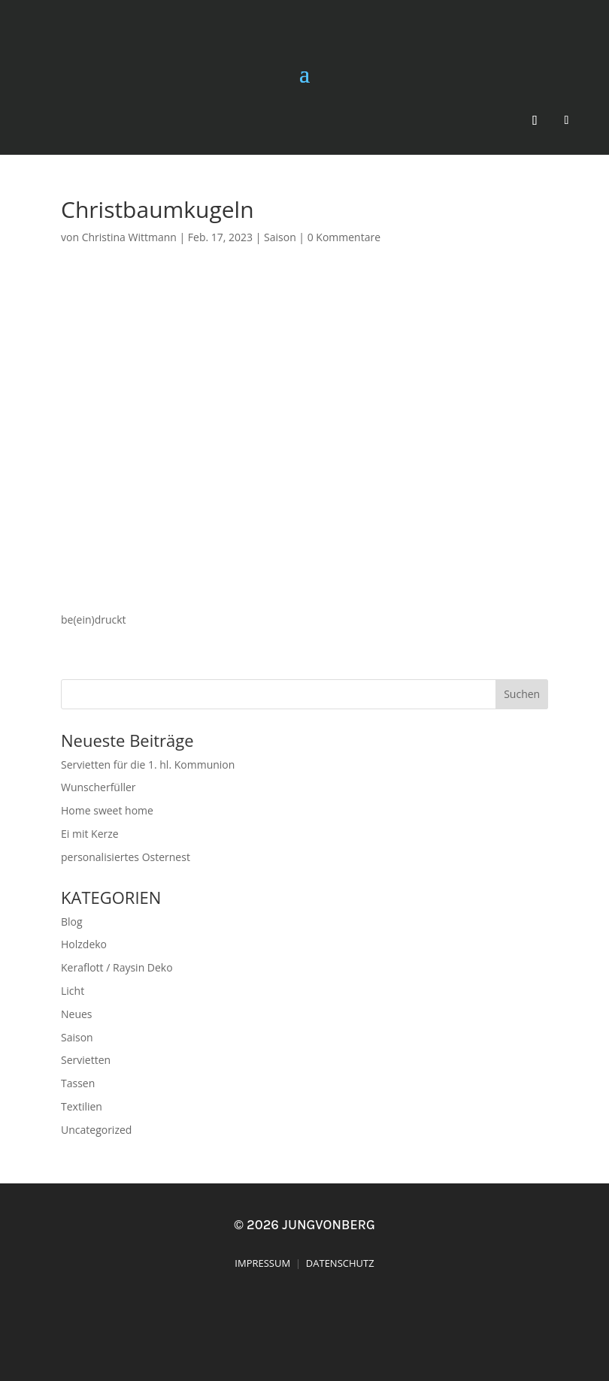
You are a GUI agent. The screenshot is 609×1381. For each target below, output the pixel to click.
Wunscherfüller (98, 787)
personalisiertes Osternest (125, 857)
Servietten (86, 1060)
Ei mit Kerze (90, 833)
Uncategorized (96, 1130)
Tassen (78, 1083)
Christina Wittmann (129, 237)
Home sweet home (107, 810)
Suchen (522, 694)
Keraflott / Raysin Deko (117, 967)
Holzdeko (84, 944)
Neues (76, 1014)
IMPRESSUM (262, 1263)
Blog (72, 921)
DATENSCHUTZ (340, 1263)
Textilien (81, 1106)
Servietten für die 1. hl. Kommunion (148, 764)
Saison (280, 237)
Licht (72, 991)
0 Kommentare (344, 237)
